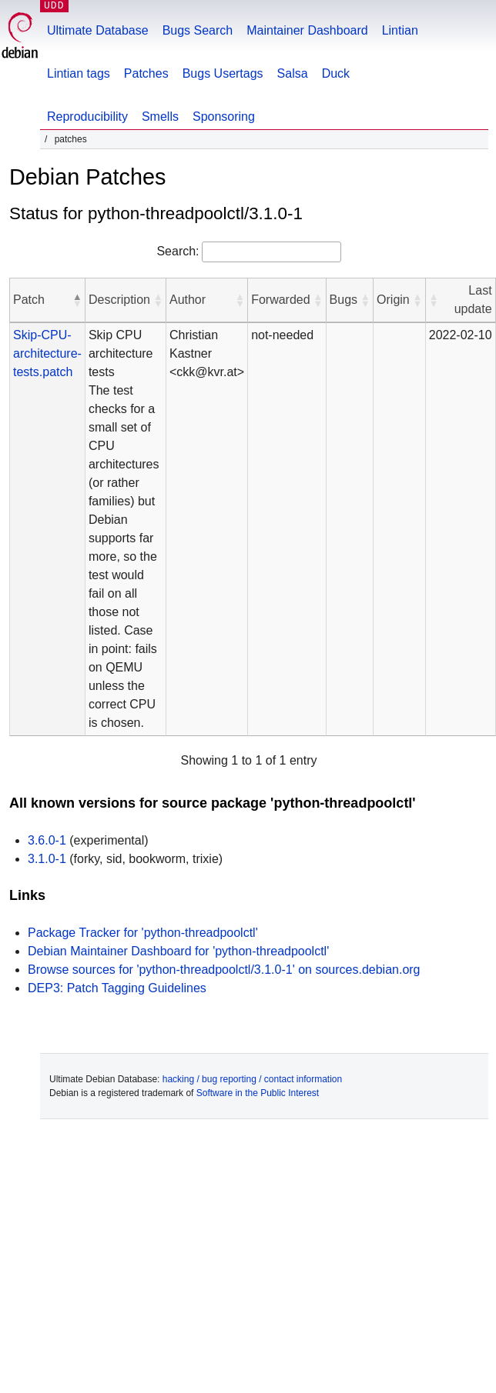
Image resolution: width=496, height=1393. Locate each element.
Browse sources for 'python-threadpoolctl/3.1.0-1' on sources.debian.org (224, 969)
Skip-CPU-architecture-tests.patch (47, 353)
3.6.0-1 (47, 840)
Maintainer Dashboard (306, 30)
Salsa (292, 73)
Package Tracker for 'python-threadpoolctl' (143, 932)
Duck (336, 73)
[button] (77, 300)
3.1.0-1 (47, 858)
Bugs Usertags (223, 73)
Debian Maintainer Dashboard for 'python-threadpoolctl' (178, 951)
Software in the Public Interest (257, 1093)
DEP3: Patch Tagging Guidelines (117, 988)
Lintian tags (78, 73)
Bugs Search (198, 30)
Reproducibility (87, 116)
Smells (160, 116)
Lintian (400, 30)
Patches (146, 73)
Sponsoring (224, 116)
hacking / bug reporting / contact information (252, 1079)
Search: (177, 251)
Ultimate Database (98, 30)
